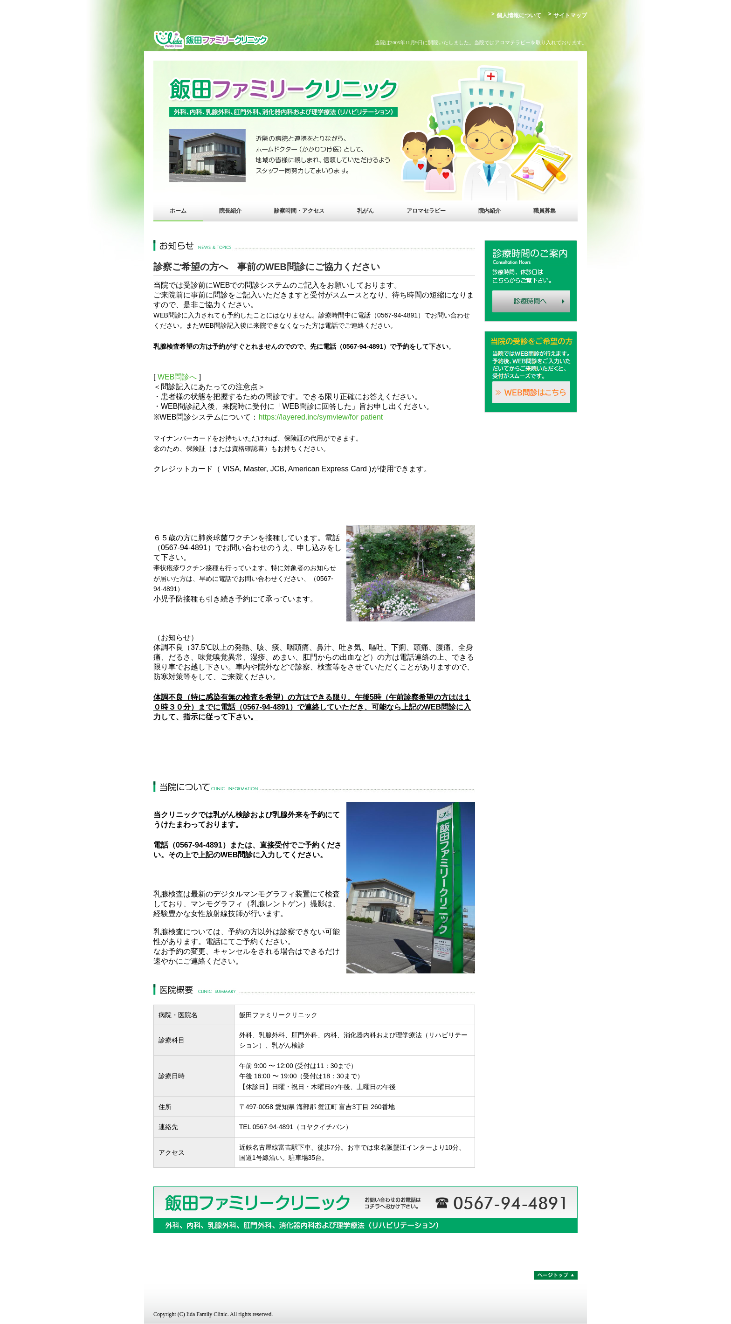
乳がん (365, 210)
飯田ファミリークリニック (235, 39)
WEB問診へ (177, 377)
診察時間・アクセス (299, 210)
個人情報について (519, 15)
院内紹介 (489, 210)
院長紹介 (230, 210)
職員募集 (544, 210)
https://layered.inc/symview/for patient (320, 417)
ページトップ (556, 1275)
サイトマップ (570, 15)
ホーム (178, 210)
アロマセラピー (426, 210)
